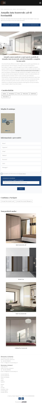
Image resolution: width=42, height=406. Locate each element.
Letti (2, 386)
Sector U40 (21, 279)
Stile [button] (18, 93)
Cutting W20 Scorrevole (21, 348)
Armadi (14, 9)
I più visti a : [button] (6, 96)
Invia (21, 188)
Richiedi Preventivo (31, 25)
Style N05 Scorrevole (21, 313)
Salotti (2, 384)
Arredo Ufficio (4, 392)
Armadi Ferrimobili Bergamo (24, 201)
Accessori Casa (4, 389)
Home (2, 9)
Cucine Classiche (5, 375)
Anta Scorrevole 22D (21, 9)
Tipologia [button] (25, 93)
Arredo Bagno (4, 390)
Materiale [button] (12, 93)
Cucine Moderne (5, 374)
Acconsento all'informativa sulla (14, 173)
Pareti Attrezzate (5, 377)
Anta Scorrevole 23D (21, 245)
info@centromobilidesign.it (11, 362)
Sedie (2, 380)
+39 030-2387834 (6, 369)
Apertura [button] (33, 93)
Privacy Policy (22, 173)
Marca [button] (4, 93)
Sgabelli (3, 382)
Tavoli (2, 378)
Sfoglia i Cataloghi (10, 25)
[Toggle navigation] (40, 2)
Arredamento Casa (8, 9)
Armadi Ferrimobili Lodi (8, 201)
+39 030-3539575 (6, 361)
